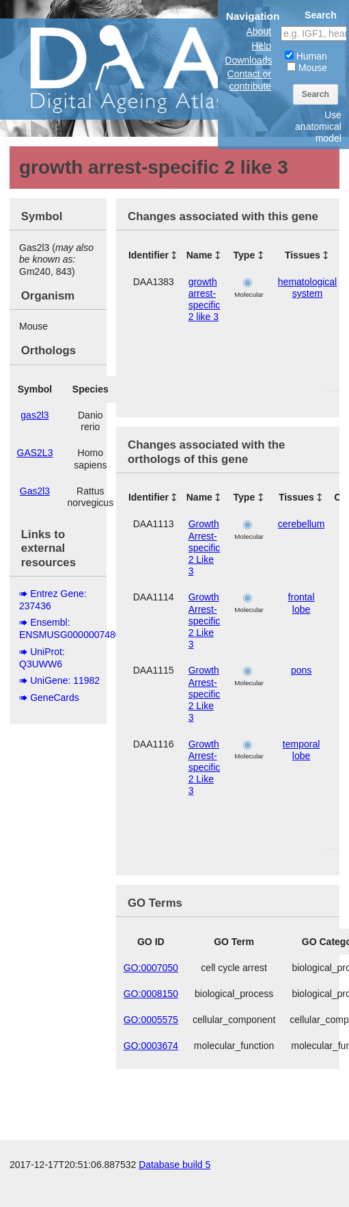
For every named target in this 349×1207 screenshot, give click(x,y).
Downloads (248, 60)
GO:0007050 (151, 967)
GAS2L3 (35, 452)
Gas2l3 (35, 491)
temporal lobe (301, 750)
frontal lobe (301, 603)
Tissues (302, 255)
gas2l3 (34, 415)
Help (261, 45)
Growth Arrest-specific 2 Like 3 (205, 547)
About (258, 31)
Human (306, 56)
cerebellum (301, 523)
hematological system (307, 287)
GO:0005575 (151, 1019)
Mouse (307, 67)
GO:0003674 (151, 1045)
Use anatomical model (318, 126)
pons (301, 670)
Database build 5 (174, 1164)
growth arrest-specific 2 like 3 (205, 299)
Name (199, 255)
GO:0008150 (151, 993)
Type (244, 255)
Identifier (148, 255)
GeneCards (54, 697)
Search (315, 94)
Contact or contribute (249, 79)
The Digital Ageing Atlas (136, 68)
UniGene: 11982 (65, 680)
